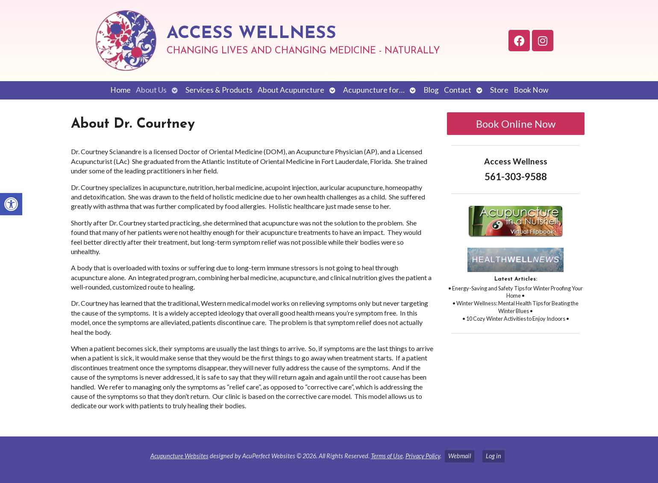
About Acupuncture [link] (291, 89)
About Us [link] (151, 89)
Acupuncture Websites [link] (179, 456)
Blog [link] (431, 89)
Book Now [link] (531, 89)
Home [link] (120, 89)
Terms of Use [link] (387, 456)
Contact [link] (457, 89)
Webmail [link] (459, 456)
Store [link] (499, 89)
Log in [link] (493, 456)
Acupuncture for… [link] (374, 89)
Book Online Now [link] (515, 123)
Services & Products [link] (219, 89)
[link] (11, 204)
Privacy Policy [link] (422, 456)
